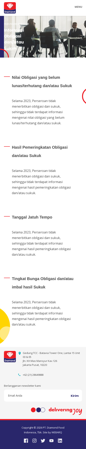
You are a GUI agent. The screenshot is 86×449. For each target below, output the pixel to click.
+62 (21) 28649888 (33, 375)
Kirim (75, 396)
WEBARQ (57, 432)
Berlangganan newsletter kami (22, 385)
